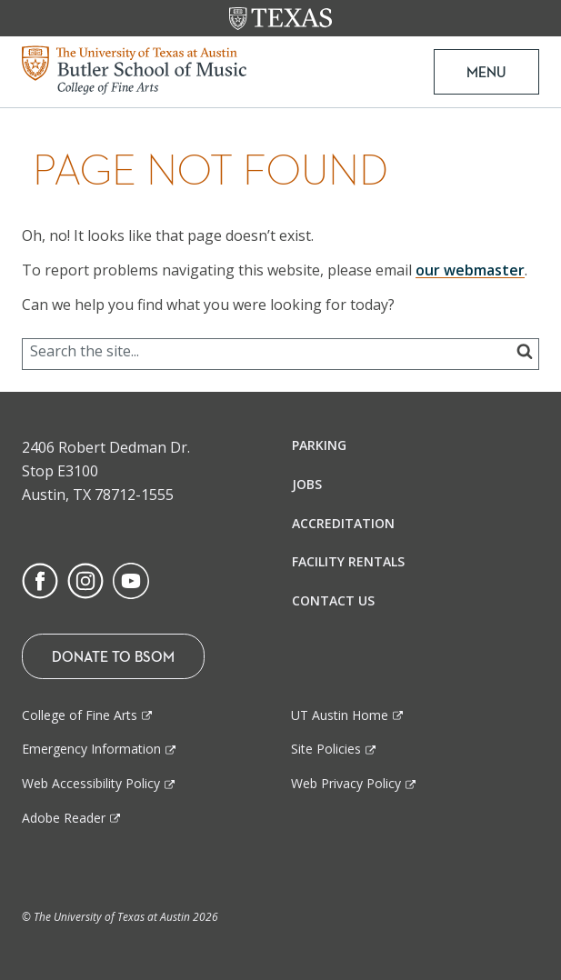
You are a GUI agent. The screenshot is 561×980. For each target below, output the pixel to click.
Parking (319, 445)
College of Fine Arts (79, 715)
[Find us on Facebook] (40, 579)
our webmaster (470, 270)
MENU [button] (486, 72)
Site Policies (326, 748)
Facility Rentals (348, 561)
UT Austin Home (339, 715)
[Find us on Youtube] (131, 579)
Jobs (307, 484)
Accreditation (343, 523)
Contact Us (333, 600)
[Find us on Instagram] (85, 579)
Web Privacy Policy (346, 783)
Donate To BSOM (113, 656)
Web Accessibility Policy (91, 783)
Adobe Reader (63, 817)
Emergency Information (91, 748)
